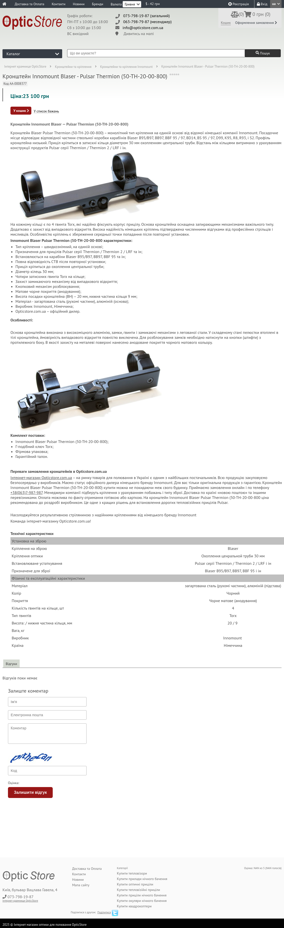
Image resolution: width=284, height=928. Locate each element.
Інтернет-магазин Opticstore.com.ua (41, 477)
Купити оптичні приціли (135, 884)
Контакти (58, 4)
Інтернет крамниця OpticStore (25, 67)
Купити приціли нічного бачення (141, 895)
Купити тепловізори (132, 873)
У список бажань (46, 111)
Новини (79, 4)
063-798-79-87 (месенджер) (147, 21)
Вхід (262, 4)
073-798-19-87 (20, 896)
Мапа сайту (80, 885)
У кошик (21, 110)
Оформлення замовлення (256, 22)
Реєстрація (238, 4)
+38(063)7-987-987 (26, 492)
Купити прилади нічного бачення (142, 879)
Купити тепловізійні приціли (138, 889)
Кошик (226, 22)
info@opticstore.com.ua (143, 27)
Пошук (263, 53)
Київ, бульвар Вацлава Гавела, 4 (29, 889)
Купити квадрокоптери (134, 906)
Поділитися (104, 912)
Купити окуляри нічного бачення (142, 900)
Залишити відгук (30, 792)
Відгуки (11, 664)
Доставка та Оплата (29, 4)
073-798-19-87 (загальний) (146, 15)
